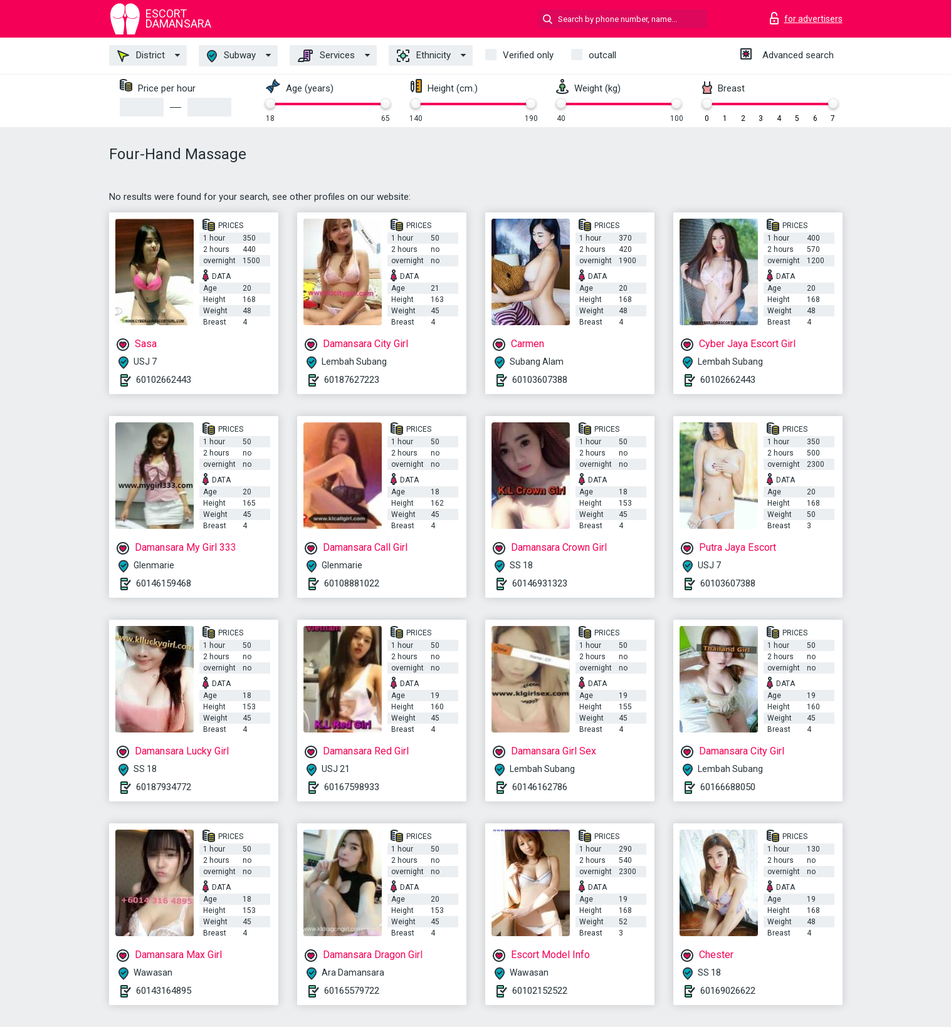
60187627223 (351, 379)
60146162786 (539, 787)
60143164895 (163, 990)
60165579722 (351, 990)
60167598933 (351, 787)
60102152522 (539, 990)
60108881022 (351, 583)
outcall (602, 55)
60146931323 (539, 583)
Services (326, 56)
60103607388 (539, 379)
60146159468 (163, 583)
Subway (231, 56)
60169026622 (727, 990)
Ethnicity (424, 56)
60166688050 (727, 787)
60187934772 (163, 787)
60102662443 (163, 379)
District (141, 56)
